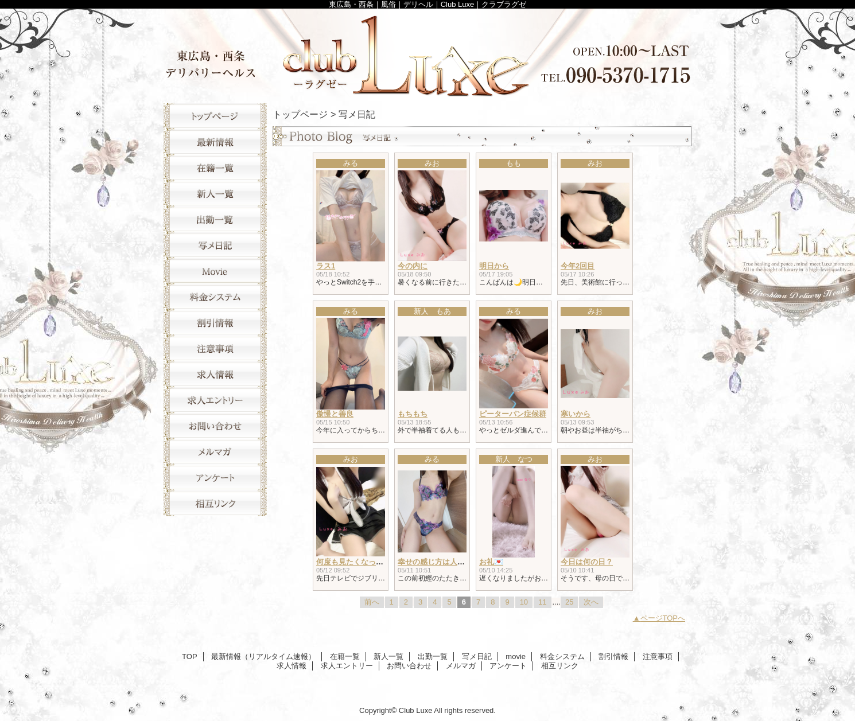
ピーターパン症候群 (512, 414)
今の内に (413, 266)
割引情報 (215, 323)
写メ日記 (215, 245)
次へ (591, 602)
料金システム (215, 297)
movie (215, 271)
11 (542, 602)
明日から (494, 266)
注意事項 (215, 348)
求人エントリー (215, 400)
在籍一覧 (215, 168)
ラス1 (325, 266)
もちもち (413, 414)
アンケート (215, 477)
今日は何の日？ (587, 562)
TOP (215, 116)
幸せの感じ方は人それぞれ (442, 562)
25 (569, 602)
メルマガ (215, 452)
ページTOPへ (663, 618)
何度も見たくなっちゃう (357, 562)
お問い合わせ (215, 426)
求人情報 (215, 374)
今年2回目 (577, 266)
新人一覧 (215, 193)
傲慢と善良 (334, 414)
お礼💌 (491, 562)
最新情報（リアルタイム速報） (215, 142)
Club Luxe (427, 53)
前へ (371, 602)
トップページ (300, 114)
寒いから (575, 414)
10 (524, 602)
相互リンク (215, 503)
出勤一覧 (215, 219)
